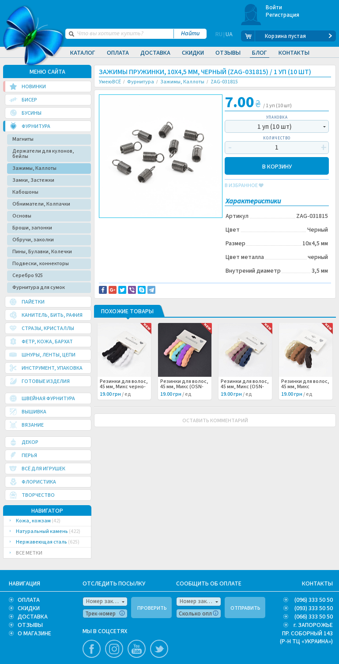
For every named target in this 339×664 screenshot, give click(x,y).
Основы (21, 216)
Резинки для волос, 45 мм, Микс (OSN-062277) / (184, 387)
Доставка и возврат (130, 225)
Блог (259, 53)
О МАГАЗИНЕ (34, 634)
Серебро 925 (27, 275)
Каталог (82, 53)
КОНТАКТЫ (317, 583)
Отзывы (228, 53)
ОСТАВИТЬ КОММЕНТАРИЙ (215, 420)
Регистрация (283, 15)
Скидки (193, 53)
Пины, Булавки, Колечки (42, 251)
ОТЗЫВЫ (30, 625)
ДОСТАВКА (33, 617)
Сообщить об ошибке (190, 225)
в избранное (244, 185)
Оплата (118, 53)
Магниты (23, 139)
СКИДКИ (29, 608)
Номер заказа (104, 601)
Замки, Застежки (33, 180)
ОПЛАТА (29, 600)
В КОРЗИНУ (277, 166)
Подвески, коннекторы (40, 263)
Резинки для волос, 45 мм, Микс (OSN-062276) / (245, 387)
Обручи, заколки (33, 240)
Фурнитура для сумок (38, 287)
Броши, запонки (32, 228)
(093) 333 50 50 (313, 608)
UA (229, 36)
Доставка (155, 53)
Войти (274, 7)
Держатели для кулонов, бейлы (43, 153)
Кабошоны (25, 192)
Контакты (294, 53)
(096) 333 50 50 (313, 600)
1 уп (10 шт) (274, 126)
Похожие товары (127, 312)
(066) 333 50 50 (313, 617)
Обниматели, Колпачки (41, 204)
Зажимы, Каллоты (34, 168)
